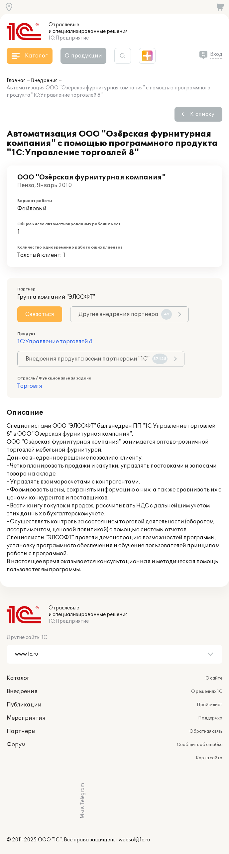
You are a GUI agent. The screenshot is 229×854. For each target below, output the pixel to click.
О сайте (213, 678)
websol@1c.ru (134, 840)
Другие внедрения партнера (125, 314)
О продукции (83, 56)
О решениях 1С (206, 691)
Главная (16, 80)
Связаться (39, 314)
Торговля (29, 386)
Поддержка (210, 718)
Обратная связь (205, 731)
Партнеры (21, 731)
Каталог (18, 678)
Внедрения (44, 80)
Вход (216, 54)
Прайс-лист (209, 704)
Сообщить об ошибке (199, 744)
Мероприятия (26, 718)
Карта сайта (209, 758)
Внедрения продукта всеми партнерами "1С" (97, 359)
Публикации (24, 704)
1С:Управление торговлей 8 (54, 341)
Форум (16, 744)
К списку (202, 114)
